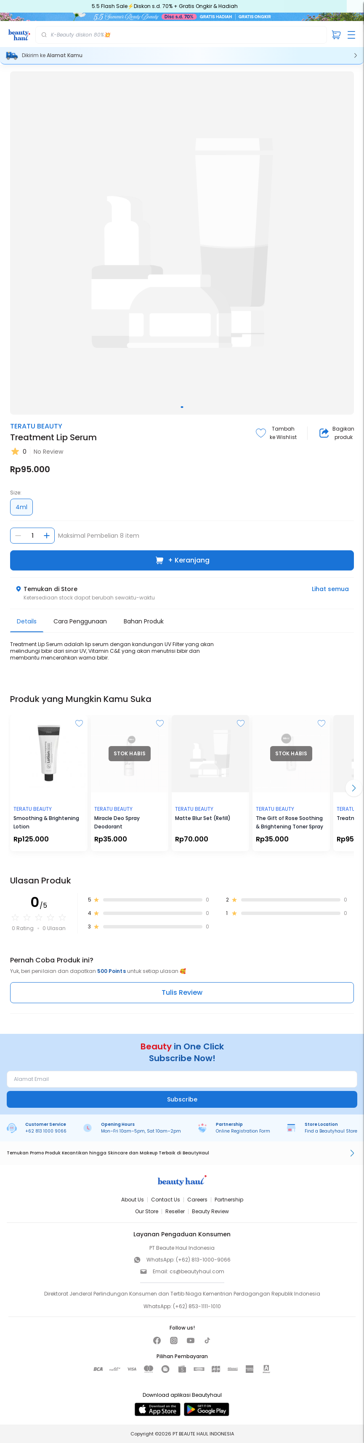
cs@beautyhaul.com (197, 1271)
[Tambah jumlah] (47, 535)
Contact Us (165, 1199)
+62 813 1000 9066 (45, 1131)
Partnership (229, 1199)
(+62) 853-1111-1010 (197, 1306)
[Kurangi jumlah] (18, 535)
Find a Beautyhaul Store (331, 1131)
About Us (132, 1199)
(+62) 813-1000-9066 (203, 1259)
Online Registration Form (243, 1131)
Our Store (146, 1211)
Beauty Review (210, 1211)
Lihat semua (330, 589)
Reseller (175, 1211)
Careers (197, 1199)
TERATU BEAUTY (36, 426)
